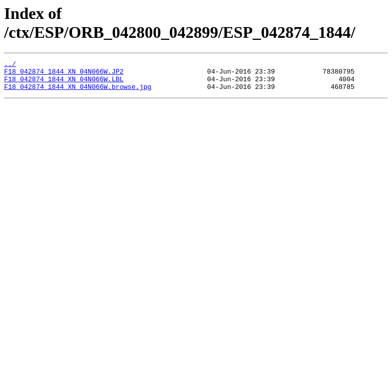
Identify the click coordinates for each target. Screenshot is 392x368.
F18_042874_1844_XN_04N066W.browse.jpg (78, 92)
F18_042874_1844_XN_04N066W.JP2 (64, 74)
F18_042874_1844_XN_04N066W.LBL (64, 83)
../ (10, 65)
